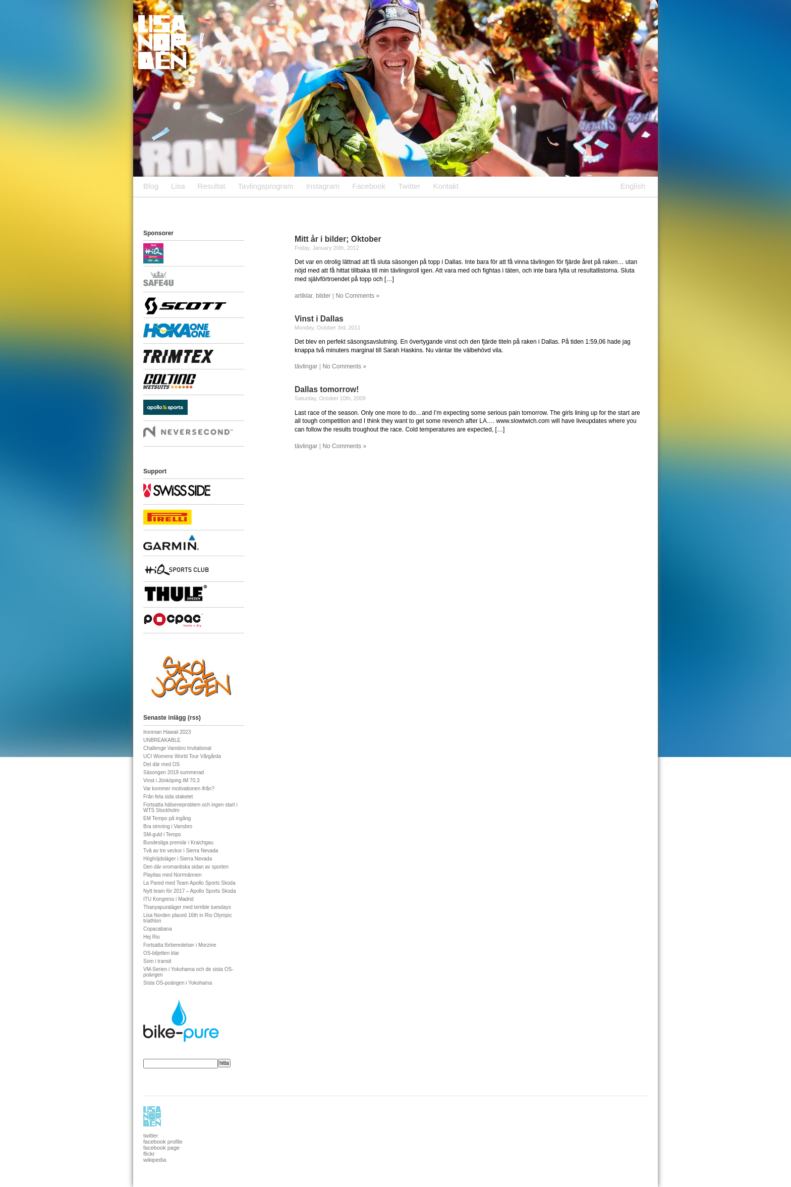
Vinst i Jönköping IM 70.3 (171, 780)
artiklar (303, 295)
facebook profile (163, 1142)
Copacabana (157, 929)
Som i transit (157, 961)
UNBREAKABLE (162, 740)
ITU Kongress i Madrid (168, 899)
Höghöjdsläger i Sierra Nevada (177, 858)
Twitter (409, 186)
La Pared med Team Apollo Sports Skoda (189, 883)
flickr (149, 1154)
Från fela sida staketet (168, 796)
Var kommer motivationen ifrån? (178, 788)
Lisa (178, 186)
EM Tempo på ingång (167, 818)
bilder (323, 295)
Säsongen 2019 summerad (173, 772)
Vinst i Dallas (319, 318)
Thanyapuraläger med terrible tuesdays (187, 907)
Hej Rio (151, 937)
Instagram (323, 186)
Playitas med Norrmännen (172, 875)
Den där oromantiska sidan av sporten (186, 867)
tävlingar (306, 366)
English (632, 186)
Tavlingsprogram (266, 186)
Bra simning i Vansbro (167, 826)
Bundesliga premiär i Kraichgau (178, 842)
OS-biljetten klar (161, 953)
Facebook (368, 186)
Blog (150, 186)
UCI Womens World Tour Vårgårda (182, 756)
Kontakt (446, 186)
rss (194, 717)
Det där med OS (161, 764)
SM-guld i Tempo (162, 834)
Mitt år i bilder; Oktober (338, 239)
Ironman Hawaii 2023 (167, 732)
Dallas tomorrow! (327, 389)
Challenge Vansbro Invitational (177, 748)
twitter (150, 1135)
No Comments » (357, 295)
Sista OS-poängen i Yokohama (177, 983)
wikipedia (154, 1160)
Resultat (211, 186)
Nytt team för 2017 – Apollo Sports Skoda (189, 891)
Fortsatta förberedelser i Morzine (179, 945)
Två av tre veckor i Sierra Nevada (180, 850)
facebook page (161, 1148)
